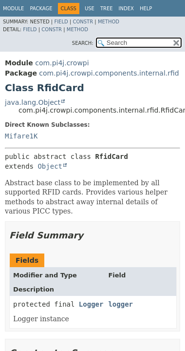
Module (13, 8)
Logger (91, 304)
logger (120, 304)
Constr (83, 21)
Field (61, 21)
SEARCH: (82, 43)
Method (108, 21)
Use (89, 8)
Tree (106, 8)
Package (41, 8)
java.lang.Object (32, 102)
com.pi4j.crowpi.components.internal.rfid (109, 73)
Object (49, 166)
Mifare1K (21, 136)
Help (146, 8)
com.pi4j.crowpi (62, 63)
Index (126, 8)
